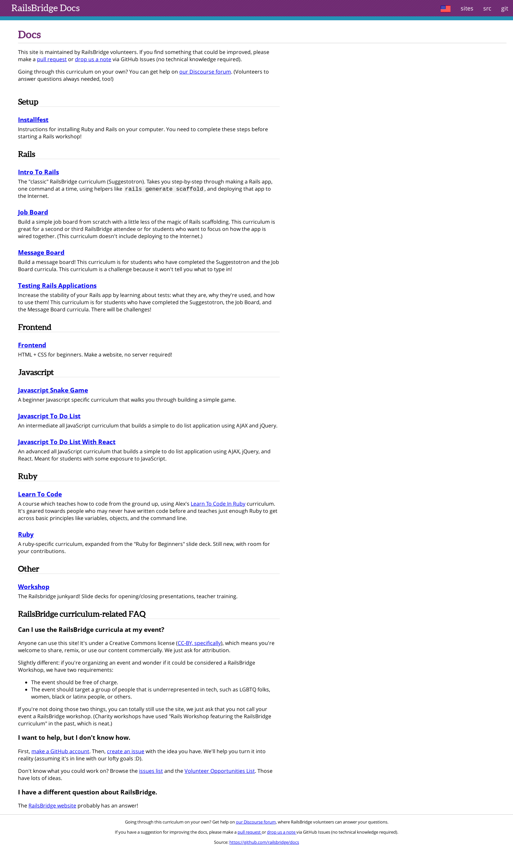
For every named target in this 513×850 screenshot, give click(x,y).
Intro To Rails (38, 171)
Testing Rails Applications (57, 286)
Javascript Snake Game (53, 390)
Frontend (32, 345)
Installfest (33, 119)
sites (467, 8)
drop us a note (93, 59)
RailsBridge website (52, 806)
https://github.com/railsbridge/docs (264, 843)
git (504, 8)
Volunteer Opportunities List (220, 771)
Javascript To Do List (49, 416)
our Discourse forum (205, 71)
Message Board (41, 253)
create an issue (125, 751)
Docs (45, 8)
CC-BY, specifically (199, 643)
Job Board (33, 212)
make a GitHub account (60, 751)
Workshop (33, 587)
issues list (151, 771)
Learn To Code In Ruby (218, 504)
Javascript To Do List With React (66, 442)
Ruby (26, 534)
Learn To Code (40, 494)
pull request (52, 59)
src (487, 8)
